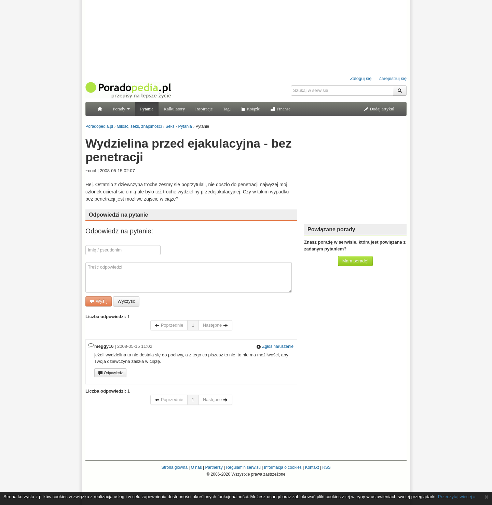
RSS (326, 467)
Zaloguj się (361, 78)
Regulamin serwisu (243, 467)
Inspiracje (204, 108)
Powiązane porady (331, 229)
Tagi (227, 108)
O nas (196, 467)
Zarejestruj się (393, 78)
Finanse (280, 108)
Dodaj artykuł (379, 108)
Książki (250, 108)
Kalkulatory (174, 108)
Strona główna (174, 467)
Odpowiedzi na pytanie (118, 215)
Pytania (146, 108)
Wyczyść (126, 301)
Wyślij (98, 301)
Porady (121, 108)
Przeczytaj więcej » (457, 496)
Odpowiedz (110, 373)
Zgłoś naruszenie (274, 346)
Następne (215, 325)
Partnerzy (213, 467)
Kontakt (312, 467)
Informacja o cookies (283, 467)
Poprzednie (169, 325)
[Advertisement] (355, 176)
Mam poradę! (355, 260)
